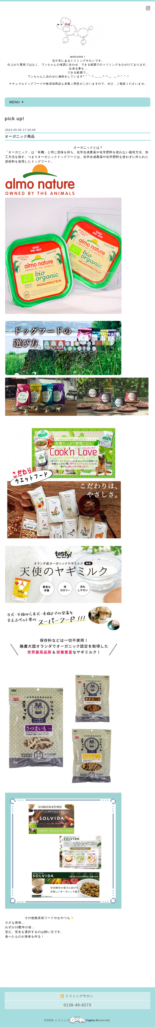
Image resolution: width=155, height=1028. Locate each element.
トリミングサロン (67, 1020)
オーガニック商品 (20, 136)
